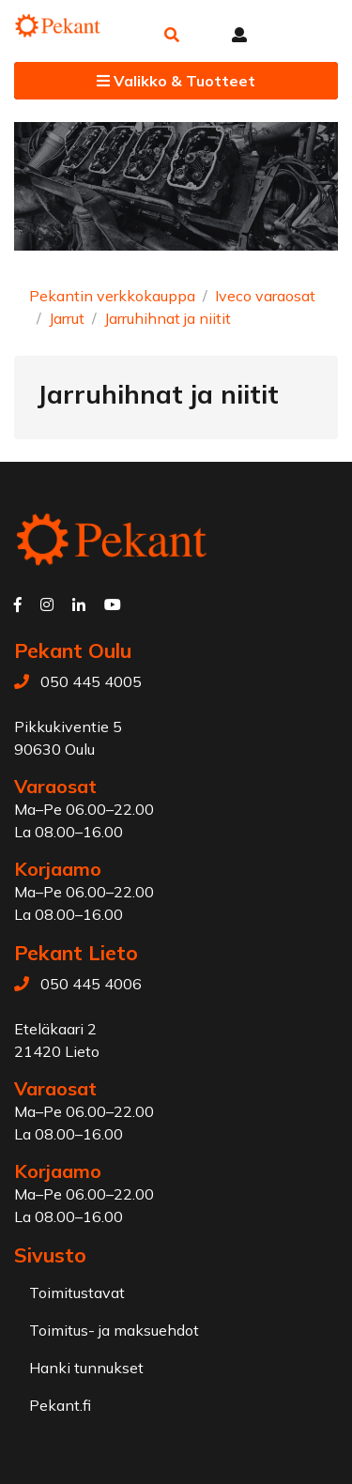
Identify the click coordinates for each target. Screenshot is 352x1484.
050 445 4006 (91, 983)
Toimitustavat (77, 1292)
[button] (171, 34)
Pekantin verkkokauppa (112, 295)
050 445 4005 (91, 681)
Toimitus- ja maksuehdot (114, 1330)
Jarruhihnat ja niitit (167, 318)
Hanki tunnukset (86, 1367)
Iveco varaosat (265, 295)
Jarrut (66, 318)
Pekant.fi (60, 1405)
